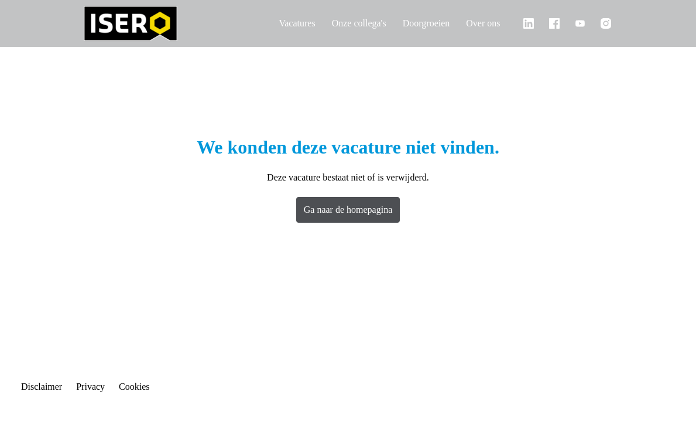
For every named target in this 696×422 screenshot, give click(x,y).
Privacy (98, 387)
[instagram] (606, 23)
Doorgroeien (418, 23)
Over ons (481, 23)
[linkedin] (528, 23)
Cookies (146, 387)
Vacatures (274, 23)
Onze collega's (344, 23)
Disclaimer (44, 387)
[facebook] (554, 23)
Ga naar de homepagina (348, 209)
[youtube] (580, 23)
